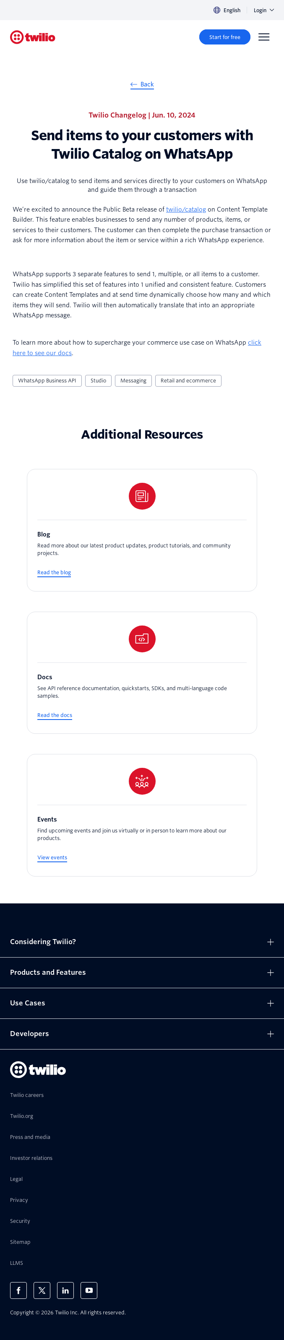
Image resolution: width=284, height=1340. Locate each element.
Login (264, 10)
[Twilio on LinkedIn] (65, 1290)
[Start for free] (224, 36)
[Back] (142, 85)
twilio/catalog (186, 209)
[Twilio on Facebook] (18, 1290)
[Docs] (142, 673)
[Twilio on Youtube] (89, 1290)
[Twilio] (32, 37)
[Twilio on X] (42, 1290)
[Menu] (264, 37)
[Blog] (142, 530)
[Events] (142, 815)
